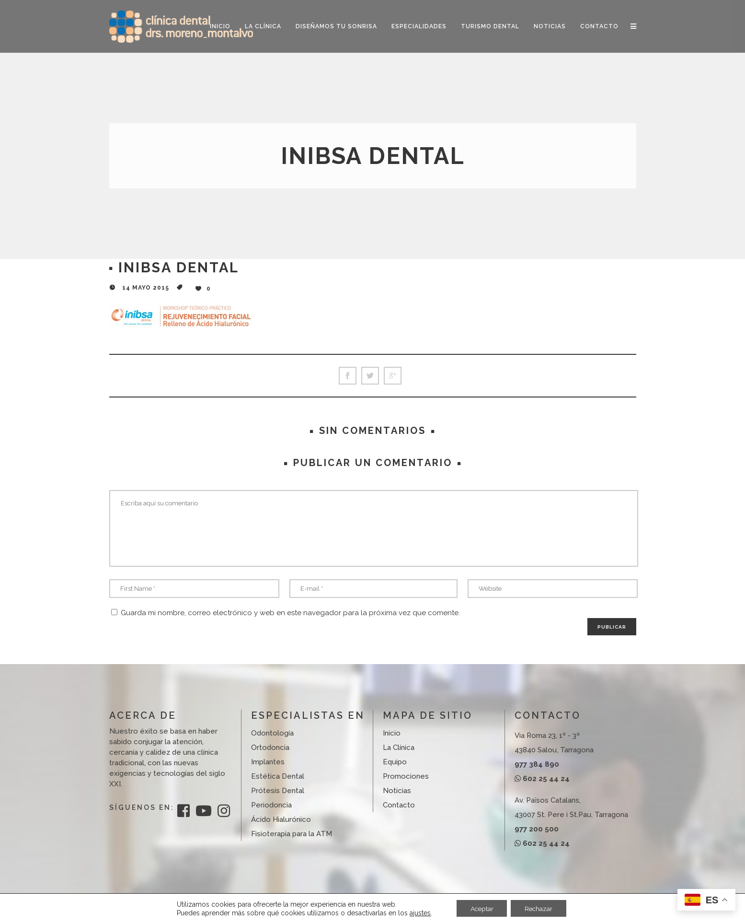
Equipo (395, 762)
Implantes (268, 762)
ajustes (418, 912)
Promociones (406, 776)
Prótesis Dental (277, 790)
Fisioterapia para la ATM (291, 834)
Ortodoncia (270, 747)
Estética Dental (277, 776)
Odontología (272, 733)
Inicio (392, 733)
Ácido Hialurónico (281, 819)
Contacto (399, 805)
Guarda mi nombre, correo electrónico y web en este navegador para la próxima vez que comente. (290, 612)
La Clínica (398, 747)
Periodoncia (271, 805)
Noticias (397, 790)
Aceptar (481, 908)
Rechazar (539, 908)
